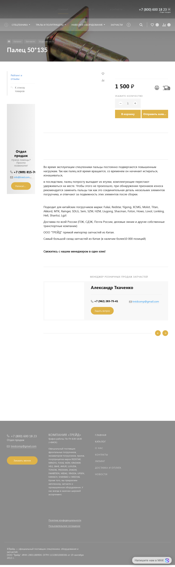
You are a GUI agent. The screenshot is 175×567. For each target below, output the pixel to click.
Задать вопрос (102, 310)
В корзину (128, 114)
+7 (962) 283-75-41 (106, 301)
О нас (99, 448)
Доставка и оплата (108, 467)
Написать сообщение (23, 186)
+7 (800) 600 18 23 (153, 9)
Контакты (101, 454)
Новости (101, 474)
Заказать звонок (22, 460)
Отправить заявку (155, 114)
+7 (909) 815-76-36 (27, 172)
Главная (100, 435)
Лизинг (100, 461)
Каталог (100, 441)
